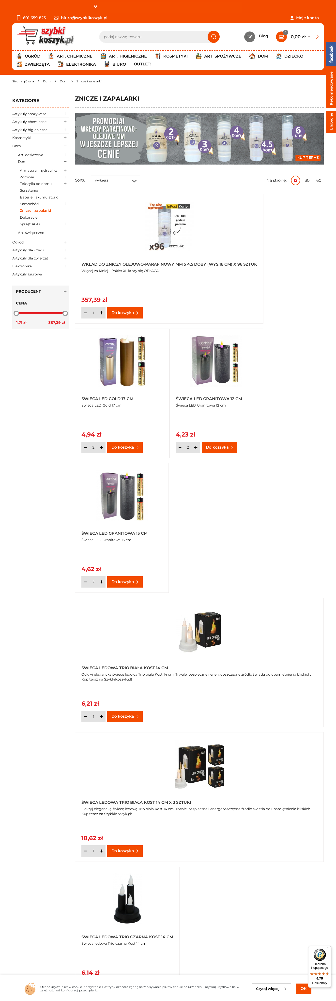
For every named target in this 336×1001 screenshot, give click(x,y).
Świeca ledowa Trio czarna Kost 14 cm (114, 529)
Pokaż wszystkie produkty (293, 739)
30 (307, 180)
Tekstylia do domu (44, 184)
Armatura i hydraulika (44, 170)
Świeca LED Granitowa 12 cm (283, 264)
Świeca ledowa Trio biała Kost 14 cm (196, 396)
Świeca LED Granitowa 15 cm (114, 397)
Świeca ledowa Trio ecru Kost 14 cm (196, 529)
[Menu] (328, 949)
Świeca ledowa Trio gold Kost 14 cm (111, 662)
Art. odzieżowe (43, 155)
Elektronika (40, 266)
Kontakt (122, 909)
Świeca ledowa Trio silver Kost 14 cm (281, 662)
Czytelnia (123, 923)
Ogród (40, 242)
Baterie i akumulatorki (39, 197)
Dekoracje (28, 217)
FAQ (16, 949)
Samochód (44, 204)
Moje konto (307, 17)
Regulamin (23, 916)
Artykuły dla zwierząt (40, 258)
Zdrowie (44, 177)
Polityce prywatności (247, 953)
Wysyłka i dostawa (30, 929)
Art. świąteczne (31, 232)
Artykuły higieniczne (40, 130)
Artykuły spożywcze (40, 114)
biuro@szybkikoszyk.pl (80, 17)
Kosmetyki (40, 137)
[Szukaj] (214, 37)
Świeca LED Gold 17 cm (191, 264)
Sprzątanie (29, 190)
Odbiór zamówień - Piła (35, 936)
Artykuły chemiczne (40, 121)
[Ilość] (93, 312)
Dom (40, 146)
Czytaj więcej (271, 988)
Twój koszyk (126, 916)
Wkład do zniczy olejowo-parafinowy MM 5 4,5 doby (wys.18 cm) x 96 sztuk (113, 262)
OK (304, 988)
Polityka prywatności (32, 923)
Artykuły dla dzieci (40, 250)
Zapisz (294, 910)
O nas (17, 909)
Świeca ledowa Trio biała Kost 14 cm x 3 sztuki (280, 396)
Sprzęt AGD (44, 224)
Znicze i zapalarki (35, 210)
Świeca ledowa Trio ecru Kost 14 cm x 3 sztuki (280, 529)
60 (318, 180)
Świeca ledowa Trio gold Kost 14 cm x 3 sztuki (196, 662)
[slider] (16, 313)
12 (295, 180)
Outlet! (142, 64)
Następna (249, 739)
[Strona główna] (23, 81)
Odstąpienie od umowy (35, 942)
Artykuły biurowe (27, 274)
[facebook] (166, 971)
